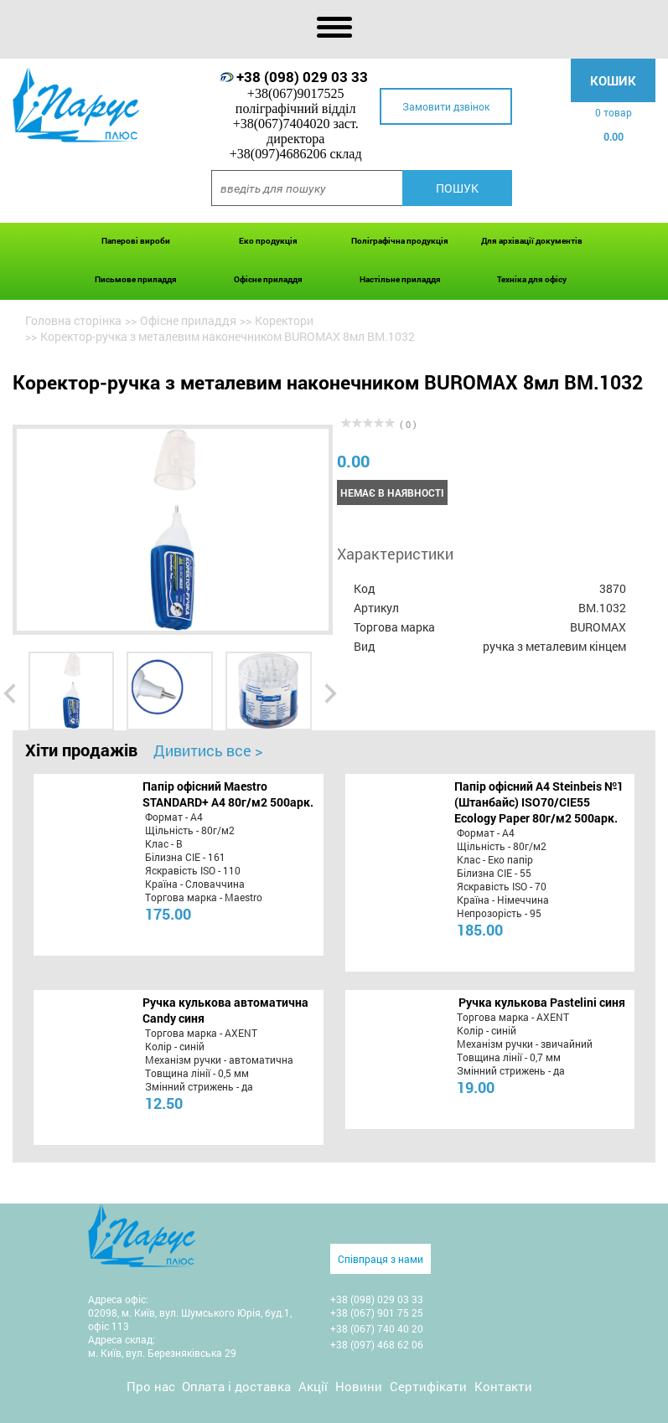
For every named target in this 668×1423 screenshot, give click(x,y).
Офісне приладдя (268, 279)
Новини (358, 1386)
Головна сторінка (73, 320)
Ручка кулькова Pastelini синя (541, 1002)
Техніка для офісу (532, 279)
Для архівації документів (532, 240)
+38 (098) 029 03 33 (302, 76)
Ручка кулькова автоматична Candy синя (225, 1010)
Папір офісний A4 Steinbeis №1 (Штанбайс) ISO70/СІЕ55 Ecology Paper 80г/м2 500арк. (539, 802)
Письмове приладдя (136, 279)
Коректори (284, 320)
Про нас (151, 1386)
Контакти (503, 1386)
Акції (313, 1386)
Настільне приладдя (400, 279)
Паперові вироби (135, 240)
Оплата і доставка (236, 1386)
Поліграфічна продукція (399, 240)
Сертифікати (428, 1386)
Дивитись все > (207, 750)
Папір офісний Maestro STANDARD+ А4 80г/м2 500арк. (227, 794)
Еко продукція (268, 240)
